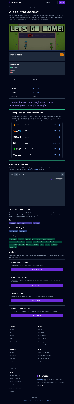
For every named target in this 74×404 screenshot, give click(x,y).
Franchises (12, 368)
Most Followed (42, 335)
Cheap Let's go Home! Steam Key (36, 7)
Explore (62, 2)
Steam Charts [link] (14, 102)
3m (12, 174)
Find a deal (37, 315)
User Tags (12, 358)
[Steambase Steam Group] (40, 385)
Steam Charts (13, 342)
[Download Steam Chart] (62, 174)
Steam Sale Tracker (43, 352)
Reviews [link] (23, 102)
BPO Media (36, 88)
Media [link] (30, 105)
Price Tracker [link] (33, 102)
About (41, 400)
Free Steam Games (43, 358)
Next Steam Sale (14, 385)
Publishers (12, 365)
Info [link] (23, 105)
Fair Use (36, 400)
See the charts (37, 300)
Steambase (40, 379)
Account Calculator (15, 388)
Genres (11, 352)
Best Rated (41, 329)
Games (14, 7)
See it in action (37, 285)
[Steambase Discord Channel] (38, 385)
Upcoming (41, 342)
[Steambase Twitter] (43, 385)
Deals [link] (51, 102)
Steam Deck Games (43, 345)
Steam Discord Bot (14, 378)
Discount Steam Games (44, 355)
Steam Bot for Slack (15, 382)
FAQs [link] (47, 105)
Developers (12, 362)
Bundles (11, 338)
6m (16, 174)
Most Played (41, 332)
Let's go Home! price (33, 169)
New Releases (42, 338)
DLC (10, 332)
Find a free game (37, 269)
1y (19, 174)
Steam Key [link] (42, 102)
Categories (12, 355)
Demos (11, 335)
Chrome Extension (14, 375)
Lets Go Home (22, 7)
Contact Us (48, 400)
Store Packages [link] (14, 105)
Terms (30, 400)
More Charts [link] (39, 105)
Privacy (25, 400)
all (23, 174)
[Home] (9, 7)
